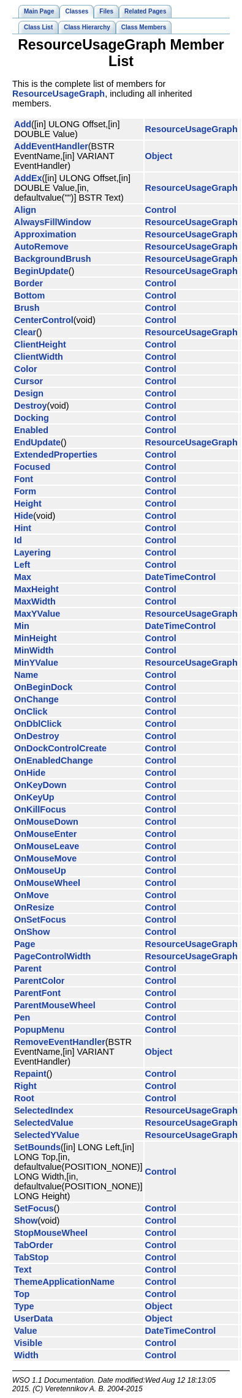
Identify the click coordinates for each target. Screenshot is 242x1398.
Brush (27, 308)
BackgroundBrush (52, 259)
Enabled (31, 430)
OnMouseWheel (47, 883)
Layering (32, 552)
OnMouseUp (40, 871)
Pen (22, 1017)
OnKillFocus (40, 809)
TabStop (31, 1257)
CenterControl (44, 320)
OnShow (32, 932)
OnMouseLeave (46, 846)
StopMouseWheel (51, 1233)
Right (25, 1086)
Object (159, 156)
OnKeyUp (34, 797)
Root (24, 1098)
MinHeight (35, 638)
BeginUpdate (41, 271)
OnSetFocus (40, 919)
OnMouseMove (45, 858)
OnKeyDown (40, 785)
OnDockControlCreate (60, 748)
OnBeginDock (43, 687)
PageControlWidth (52, 956)
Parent (28, 968)
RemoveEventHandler (59, 1042)
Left (22, 565)
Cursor (28, 381)
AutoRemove (41, 246)
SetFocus (34, 1208)
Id (18, 540)
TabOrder (33, 1245)
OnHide (29, 773)
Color (25, 369)
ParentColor (39, 981)
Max (22, 577)
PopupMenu (39, 1030)
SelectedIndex (44, 1110)
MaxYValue (37, 614)
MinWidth (34, 650)
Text (23, 1269)
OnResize (34, 907)
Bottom (29, 295)
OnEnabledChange (53, 760)
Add (22, 124)
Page (24, 944)
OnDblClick (38, 724)
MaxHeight (36, 589)
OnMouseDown (46, 822)
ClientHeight (40, 344)
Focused (32, 467)
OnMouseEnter (45, 834)
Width (26, 1355)
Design (28, 393)
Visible (28, 1343)
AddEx (28, 178)
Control (160, 210)
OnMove (31, 895)
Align (25, 210)
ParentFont (37, 993)
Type (24, 1306)
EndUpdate (37, 442)
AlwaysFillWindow (52, 222)
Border (28, 283)
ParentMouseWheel (55, 1005)
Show (25, 1220)
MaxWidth (35, 601)
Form (25, 491)
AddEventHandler (51, 146)
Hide (23, 516)
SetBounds (37, 1147)
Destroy (30, 406)
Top (21, 1294)
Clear (25, 332)
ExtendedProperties (55, 454)
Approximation (45, 234)
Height (28, 503)
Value (25, 1331)
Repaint (30, 1074)
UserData (33, 1318)
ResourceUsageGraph (58, 94)
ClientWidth (38, 357)
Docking (31, 418)
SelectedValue (44, 1123)
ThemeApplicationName (64, 1282)
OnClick (30, 711)
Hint (22, 528)
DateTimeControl (180, 577)
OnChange (36, 699)
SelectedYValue (46, 1135)
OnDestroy (36, 736)
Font (23, 479)
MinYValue (36, 662)
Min (21, 626)
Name (26, 675)
